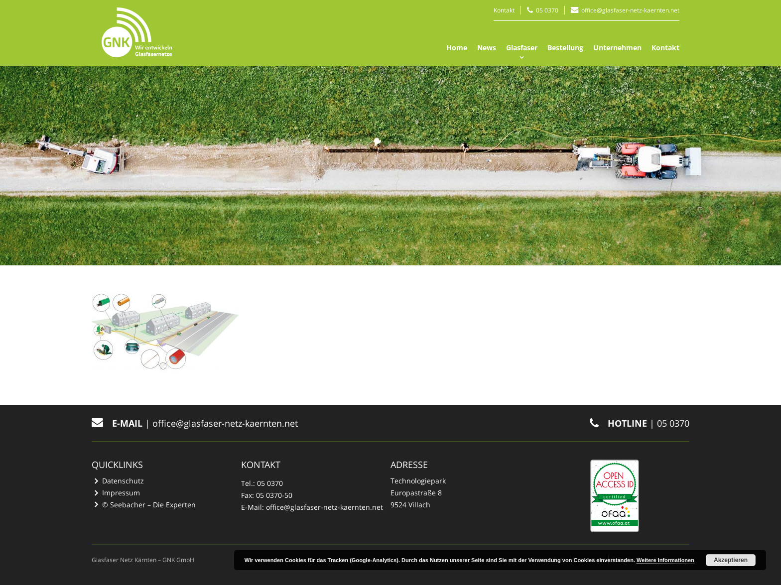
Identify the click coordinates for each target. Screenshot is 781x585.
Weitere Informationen (665, 560)
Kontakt (504, 10)
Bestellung (565, 47)
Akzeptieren (731, 560)
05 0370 (547, 10)
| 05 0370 (639, 423)
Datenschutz (123, 480)
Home (456, 47)
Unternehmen (617, 47)
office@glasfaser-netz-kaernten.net (630, 10)
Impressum (121, 492)
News (486, 47)
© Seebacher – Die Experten (149, 504)
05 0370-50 (274, 495)
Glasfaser (521, 47)
